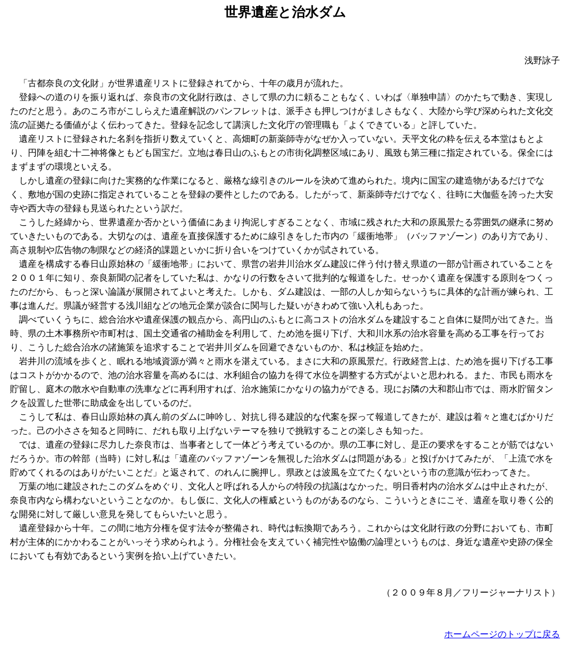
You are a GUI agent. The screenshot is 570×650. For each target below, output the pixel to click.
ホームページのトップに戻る (502, 634)
